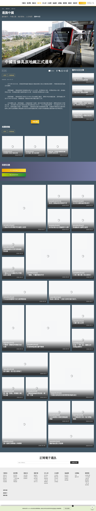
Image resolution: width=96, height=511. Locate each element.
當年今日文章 (78, 70)
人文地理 (29, 16)
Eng (90, 3)
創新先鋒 (46, 478)
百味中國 (25, 475)
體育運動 (66, 480)
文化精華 (49, 3)
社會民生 (66, 478)
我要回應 (35, 121)
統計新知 (21, 16)
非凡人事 (44, 3)
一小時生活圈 (16, 478)
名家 (76, 475)
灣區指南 (15, 481)
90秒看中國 (87, 475)
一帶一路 (87, 483)
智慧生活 (5, 475)
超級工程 (5, 476)
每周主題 (5, 490)
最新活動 (5, 495)
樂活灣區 (29, 3)
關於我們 (75, 3)
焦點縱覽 (55, 3)
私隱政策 (54, 508)
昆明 (5, 75)
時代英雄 (46, 475)
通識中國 (39, 3)
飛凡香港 (15, 475)
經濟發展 (66, 476)
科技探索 (5, 481)
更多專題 (87, 484)
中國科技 (24, 3)
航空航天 (5, 478)
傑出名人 (46, 476)
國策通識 (87, 480)
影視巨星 (46, 483)
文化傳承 (56, 475)
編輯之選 (77, 476)
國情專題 (65, 3)
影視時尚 (25, 478)
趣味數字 (5, 16)
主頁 (3, 8)
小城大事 (46, 480)
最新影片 (70, 3)
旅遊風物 (25, 476)
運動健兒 (46, 481)
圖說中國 (56, 476)
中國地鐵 (11, 75)
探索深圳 (15, 476)
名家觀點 (60, 3)
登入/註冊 (82, 3)
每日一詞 (56, 480)
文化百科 (56, 478)
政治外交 (66, 475)
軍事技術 (5, 480)
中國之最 (13, 16)
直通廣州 (15, 480)
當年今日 (13, 8)
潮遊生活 (34, 3)
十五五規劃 (87, 476)
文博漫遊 (56, 481)
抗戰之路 (87, 481)
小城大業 (87, 478)
